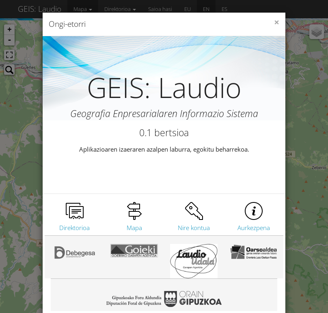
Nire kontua (194, 228)
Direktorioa (74, 228)
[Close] (276, 22)
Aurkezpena (253, 228)
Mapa (134, 228)
